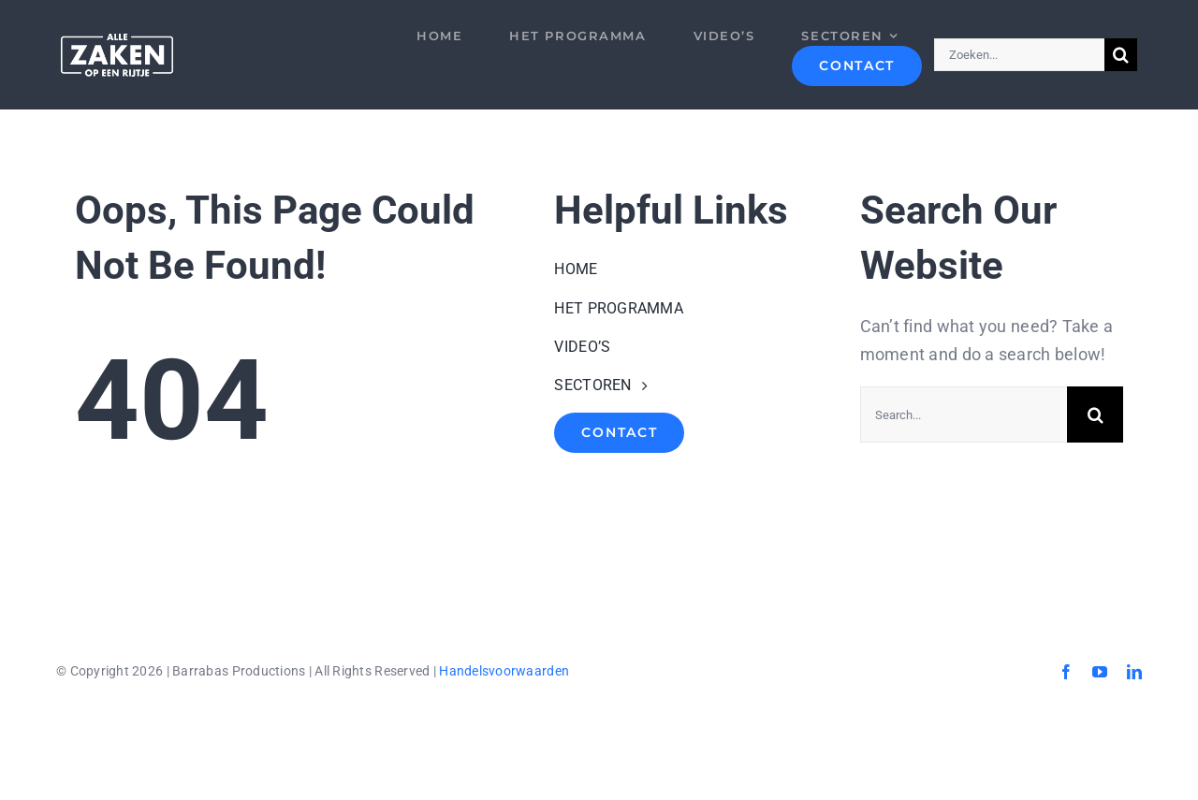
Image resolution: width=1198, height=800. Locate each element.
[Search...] (963, 414)
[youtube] (1099, 671)
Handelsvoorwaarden (504, 670)
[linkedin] (1134, 671)
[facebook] (1066, 671)
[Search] (1120, 54)
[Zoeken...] (1019, 54)
